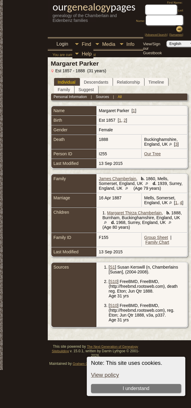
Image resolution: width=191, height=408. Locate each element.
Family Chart (157, 242)
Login (62, 43)
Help (87, 53)
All (120, 97)
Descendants (96, 82)
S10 (113, 281)
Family (64, 89)
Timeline (156, 82)
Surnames (176, 35)
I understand (136, 388)
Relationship (128, 82)
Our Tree (152, 153)
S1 (112, 267)
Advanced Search (156, 35)
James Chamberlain (117, 178)
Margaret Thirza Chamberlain (134, 212)
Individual (66, 82)
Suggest (86, 89)
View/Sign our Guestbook (152, 44)
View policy (105, 375)
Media (108, 44)
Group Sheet (156, 237)
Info (130, 44)
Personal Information (70, 97)
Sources (102, 97)
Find (86, 44)
